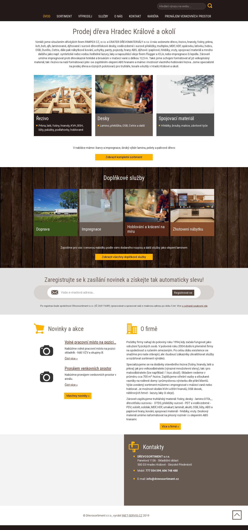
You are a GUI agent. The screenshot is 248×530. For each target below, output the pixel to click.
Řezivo (42, 118)
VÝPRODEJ (85, 16)
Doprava (43, 229)
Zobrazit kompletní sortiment (124, 157)
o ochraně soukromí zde (195, 305)
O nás (118, 16)
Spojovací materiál (176, 118)
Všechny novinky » (77, 395)
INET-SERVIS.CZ (132, 515)
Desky (103, 118)
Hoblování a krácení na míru (146, 229)
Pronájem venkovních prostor (188, 16)
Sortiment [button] (64, 16)
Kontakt (135, 16)
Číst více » (71, 358)
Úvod (46, 16)
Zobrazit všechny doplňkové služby (124, 257)
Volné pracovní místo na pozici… (90, 342)
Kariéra (152, 16)
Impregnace (91, 229)
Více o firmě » (170, 426)
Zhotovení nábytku (188, 229)
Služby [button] (103, 16)
